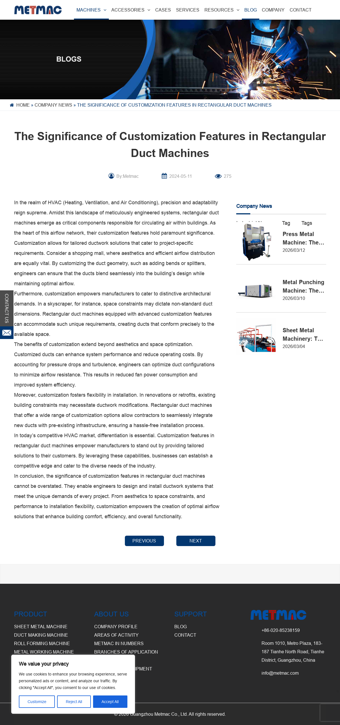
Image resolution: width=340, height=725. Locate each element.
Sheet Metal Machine (40, 626)
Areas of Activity (116, 635)
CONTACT (301, 9)
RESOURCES (221, 9)
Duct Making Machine (41, 635)
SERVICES (187, 9)
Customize (37, 701)
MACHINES (91, 9)
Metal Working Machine (44, 651)
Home (23, 104)
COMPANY (273, 9)
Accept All (110, 701)
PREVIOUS (144, 540)
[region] (73, 684)
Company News (53, 104)
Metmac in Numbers (119, 643)
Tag (286, 223)
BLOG (250, 9)
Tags (306, 223)
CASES (163, 9)
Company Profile (116, 626)
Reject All (74, 701)
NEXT (196, 540)
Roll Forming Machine (42, 643)
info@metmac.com (280, 672)
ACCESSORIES (130, 9)
